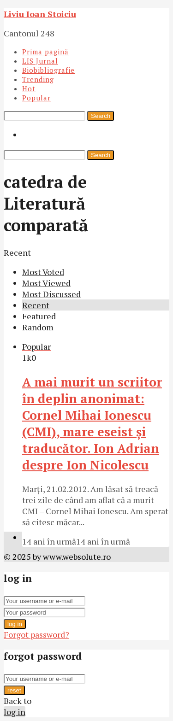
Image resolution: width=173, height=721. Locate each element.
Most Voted (43, 271)
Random (38, 327)
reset (14, 690)
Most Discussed (51, 293)
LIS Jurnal (40, 60)
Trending (38, 79)
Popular (36, 97)
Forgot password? (36, 634)
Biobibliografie (48, 70)
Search (100, 115)
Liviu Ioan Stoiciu (40, 13)
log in (14, 624)
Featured (39, 316)
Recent (35, 305)
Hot (29, 88)
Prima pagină (45, 51)
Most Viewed (46, 282)
